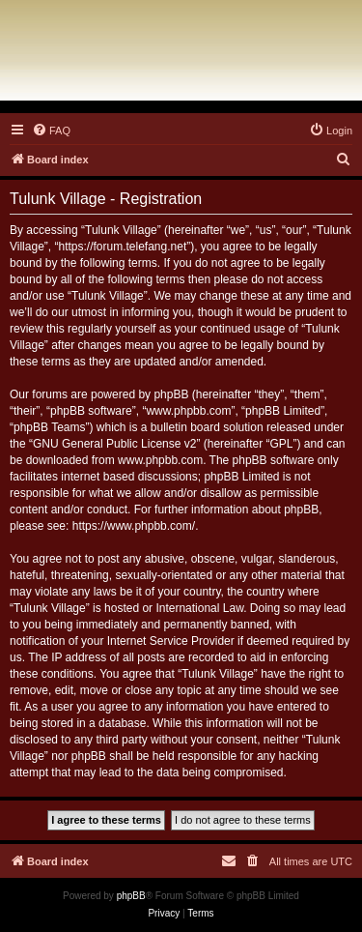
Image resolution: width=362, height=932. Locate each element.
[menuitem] (51, 130)
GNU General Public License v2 (114, 444)
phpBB (131, 895)
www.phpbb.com (160, 460)
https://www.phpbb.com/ (133, 526)
